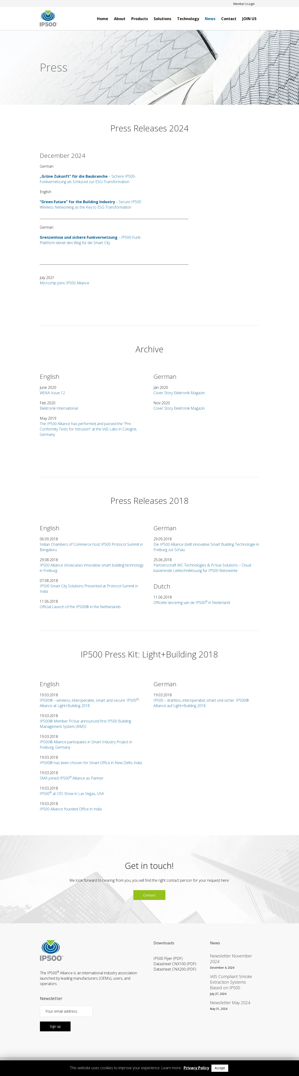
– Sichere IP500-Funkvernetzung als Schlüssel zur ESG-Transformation (88, 179)
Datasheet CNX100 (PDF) (174, 963)
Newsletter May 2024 (230, 1002)
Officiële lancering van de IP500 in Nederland (191, 602)
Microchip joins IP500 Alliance (64, 282)
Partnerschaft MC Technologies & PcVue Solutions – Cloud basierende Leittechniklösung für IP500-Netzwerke (202, 568)
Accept (220, 1068)
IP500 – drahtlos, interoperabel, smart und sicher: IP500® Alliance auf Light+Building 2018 (201, 703)
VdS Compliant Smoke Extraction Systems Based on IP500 (231, 982)
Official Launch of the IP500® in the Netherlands (80, 606)
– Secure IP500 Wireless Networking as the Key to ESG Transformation (90, 204)
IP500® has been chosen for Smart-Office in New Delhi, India (91, 762)
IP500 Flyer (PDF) (168, 958)
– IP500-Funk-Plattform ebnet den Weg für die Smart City (90, 240)
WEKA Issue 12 (52, 392)
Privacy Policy (196, 1067)
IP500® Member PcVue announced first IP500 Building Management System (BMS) (85, 724)
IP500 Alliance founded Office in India (71, 809)
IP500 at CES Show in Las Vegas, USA (72, 793)
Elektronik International (59, 408)
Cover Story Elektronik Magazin (179, 392)
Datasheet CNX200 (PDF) (174, 969)
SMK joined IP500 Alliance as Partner (71, 778)
